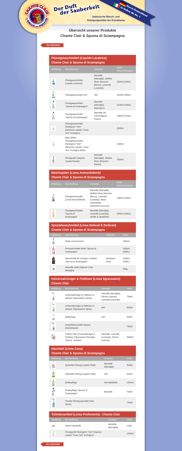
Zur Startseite (53, 45)
